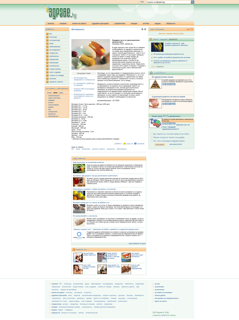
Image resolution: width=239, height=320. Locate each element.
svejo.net (129, 143)
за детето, (88, 292)
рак (49, 109)
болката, (130, 295)
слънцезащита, (100, 301)
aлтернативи (54, 40)
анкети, (81, 313)
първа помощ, (78, 287)
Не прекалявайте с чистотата (85, 216)
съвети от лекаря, (105, 287)
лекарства (53, 53)
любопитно (54, 56)
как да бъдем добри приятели (89, 254)
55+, (61, 284)
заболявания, (96, 284)
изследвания (54, 50)
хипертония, (112, 301)
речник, (66, 304)
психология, (67, 287)
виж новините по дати (137, 243)
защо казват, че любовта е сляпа (113, 266)
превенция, (56, 287)
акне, (70, 295)
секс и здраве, (91, 287)
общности (170, 23)
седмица (169, 33)
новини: (55, 284)
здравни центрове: (59, 295)
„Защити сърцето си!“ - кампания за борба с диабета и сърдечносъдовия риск (106, 229)
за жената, (78, 292)
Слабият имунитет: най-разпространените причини (176, 44)
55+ (50, 34)
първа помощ (55, 69)
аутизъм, (121, 295)
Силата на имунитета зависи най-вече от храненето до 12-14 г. (170, 61)
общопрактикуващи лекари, (69, 307)
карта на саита (161, 301)
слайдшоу (69, 310)
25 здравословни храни (162, 77)
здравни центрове (100, 23)
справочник (119, 23)
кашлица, (122, 298)
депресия (51, 114)
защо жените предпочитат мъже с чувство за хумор (113, 255)
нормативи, (139, 284)
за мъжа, (69, 292)
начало (51, 23)
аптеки (146, 23)
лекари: (55, 307)
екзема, (114, 298)
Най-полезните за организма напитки (88, 162)
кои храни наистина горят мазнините (137, 254)
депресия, (81, 298)
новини (63, 23)
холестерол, (123, 301)
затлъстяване (53, 105)
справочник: (57, 304)
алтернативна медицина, (92, 295)
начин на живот (79, 23)
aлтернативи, (78, 284)
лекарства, (119, 284)
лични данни (160, 295)
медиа (158, 23)
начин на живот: (58, 292)
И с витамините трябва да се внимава (84, 84)
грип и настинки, (69, 298)
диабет (51, 107)
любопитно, (129, 284)
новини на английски (69, 289)
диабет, (89, 298)
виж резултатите (175, 144)
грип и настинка (54, 98)
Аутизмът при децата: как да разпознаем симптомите (95, 176)
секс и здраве (55, 72)
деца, (87, 284)
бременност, (139, 295)
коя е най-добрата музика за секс (89, 266)
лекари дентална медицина (104, 307)
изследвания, (108, 284)
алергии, (77, 295)
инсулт (51, 102)
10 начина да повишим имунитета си (168, 54)
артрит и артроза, (110, 295)
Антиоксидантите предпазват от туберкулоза (84, 79)
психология (54, 66)
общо (182, 33)
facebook (140, 143)
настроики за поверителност (167, 298)
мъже (49, 92)
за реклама (159, 287)
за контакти (159, 289)
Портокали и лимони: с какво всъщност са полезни (94, 189)
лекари (134, 23)
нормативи (54, 59)
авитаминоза (53, 116)
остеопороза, (132, 298)
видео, (60, 310)
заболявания (54, 46)
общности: (56, 313)
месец (176, 33)
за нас (157, 284)
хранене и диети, (128, 287)
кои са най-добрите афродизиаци (137, 266)
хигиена (52, 78)
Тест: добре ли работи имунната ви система (171, 57)
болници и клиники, (87, 304)
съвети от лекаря (56, 75)
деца (51, 43)
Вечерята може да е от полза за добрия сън (91, 202)
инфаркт (51, 100)
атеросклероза (53, 96)
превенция (53, 62)
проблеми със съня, (60, 301)
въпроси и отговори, (69, 313)
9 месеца (53, 37)
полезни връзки (92, 313)
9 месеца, (68, 284)
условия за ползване (163, 292)
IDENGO (164, 315)
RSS (142, 2)
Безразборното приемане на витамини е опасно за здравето (84, 96)
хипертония (52, 112)
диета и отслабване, (102, 298)
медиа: (54, 310)
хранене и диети (56, 82)
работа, (100, 304)
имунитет (160, 66)
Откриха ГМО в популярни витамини (84, 89)
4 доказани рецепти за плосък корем (168, 97)
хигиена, (116, 287)
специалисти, (87, 307)
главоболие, (57, 298)
